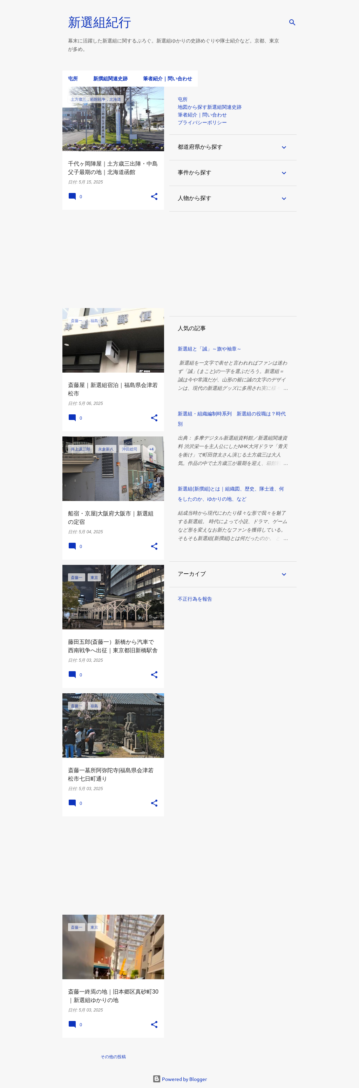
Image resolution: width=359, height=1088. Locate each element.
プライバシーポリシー (202, 122)
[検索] (292, 22)
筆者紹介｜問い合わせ (167, 78)
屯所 (73, 78)
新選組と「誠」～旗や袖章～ (210, 349)
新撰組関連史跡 (110, 78)
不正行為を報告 (195, 599)
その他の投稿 (113, 1057)
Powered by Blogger (180, 1079)
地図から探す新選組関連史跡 (210, 107)
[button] (154, 196)
